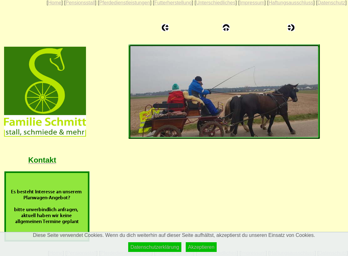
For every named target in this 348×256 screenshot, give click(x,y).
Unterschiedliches (215, 2)
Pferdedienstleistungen (124, 2)
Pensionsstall (80, 2)
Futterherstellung (173, 2)
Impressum (252, 2)
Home (54, 2)
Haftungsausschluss (291, 2)
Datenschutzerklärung (154, 247)
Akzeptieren (201, 247)
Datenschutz (331, 2)
